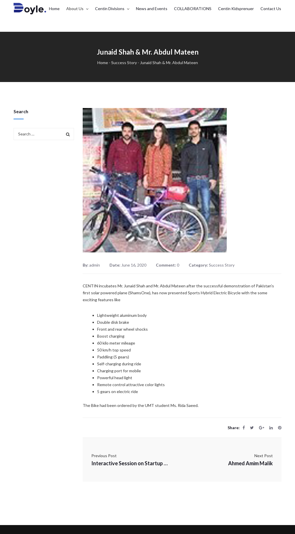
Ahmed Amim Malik (250, 463)
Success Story (124, 62)
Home (102, 62)
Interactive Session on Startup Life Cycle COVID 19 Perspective (130, 463)
